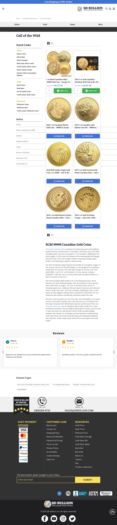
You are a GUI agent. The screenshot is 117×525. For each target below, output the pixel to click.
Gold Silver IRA (81, 441)
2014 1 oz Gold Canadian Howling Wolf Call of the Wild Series (87, 80)
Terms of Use (52, 444)
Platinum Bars (22, 108)
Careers (78, 460)
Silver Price (80, 429)
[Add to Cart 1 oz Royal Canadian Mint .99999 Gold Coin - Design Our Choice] (62, 90)
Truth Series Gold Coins (26, 95)
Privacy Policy (52, 448)
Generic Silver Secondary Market (26, 74)
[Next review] (113, 352)
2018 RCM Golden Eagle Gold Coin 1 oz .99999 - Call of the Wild (58, 171)
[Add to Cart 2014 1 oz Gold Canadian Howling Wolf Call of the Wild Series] (91, 90)
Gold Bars (20, 88)
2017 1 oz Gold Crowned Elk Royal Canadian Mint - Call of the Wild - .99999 (87, 171)
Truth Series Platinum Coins (28, 111)
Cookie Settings (53, 456)
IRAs (100, 24)
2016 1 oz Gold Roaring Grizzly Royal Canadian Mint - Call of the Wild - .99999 (58, 216)
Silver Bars (21, 57)
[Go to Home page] (90, 8)
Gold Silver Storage (83, 437)
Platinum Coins (23, 104)
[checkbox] (48, 43)
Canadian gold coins (53, 306)
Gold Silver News (82, 444)
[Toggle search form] (106, 8)
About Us (79, 456)
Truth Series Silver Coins (26, 67)
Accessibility (51, 452)
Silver (17, 24)
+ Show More (21, 389)
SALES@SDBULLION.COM (79, 410)
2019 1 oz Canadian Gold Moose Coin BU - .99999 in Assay (85, 126)
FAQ (77, 463)
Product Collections (83, 467)
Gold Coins (21, 85)
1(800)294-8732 (42, 410)
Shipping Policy (53, 433)
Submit (87, 479)
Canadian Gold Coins (30, 19)
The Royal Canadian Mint (55, 249)
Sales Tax (50, 460)
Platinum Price (81, 433)
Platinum (21, 101)
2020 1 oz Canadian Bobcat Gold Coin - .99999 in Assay (57, 126)
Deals (72, 24)
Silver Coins (21, 54)
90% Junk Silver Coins (25, 63)
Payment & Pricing (54, 441)
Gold (18, 19)
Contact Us (51, 429)
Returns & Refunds (54, 437)
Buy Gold (79, 452)
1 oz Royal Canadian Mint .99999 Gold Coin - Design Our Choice (58, 80)
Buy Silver (79, 448)
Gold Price (79, 425)
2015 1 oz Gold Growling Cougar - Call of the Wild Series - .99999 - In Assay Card (87, 216)
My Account (51, 425)
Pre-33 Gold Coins (24, 91)
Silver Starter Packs (24, 70)
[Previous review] (3, 352)
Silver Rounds (22, 60)
